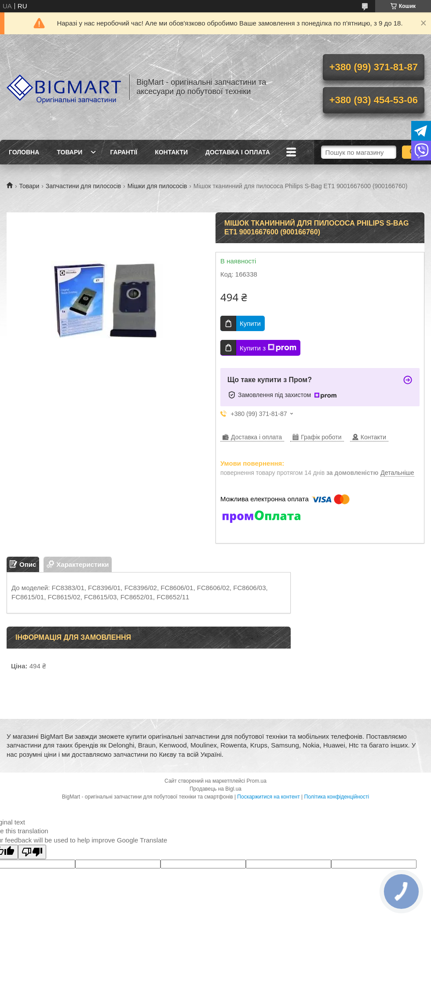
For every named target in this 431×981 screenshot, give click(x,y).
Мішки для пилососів (157, 186)
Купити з (268, 348)
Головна (24, 152)
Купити (250, 323)
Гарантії (123, 152)
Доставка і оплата (237, 152)
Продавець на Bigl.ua (215, 789)
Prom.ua (257, 781)
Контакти (171, 152)
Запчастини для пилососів (83, 186)
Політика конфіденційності (336, 797)
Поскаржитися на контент (268, 797)
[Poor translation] (32, 852)
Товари (69, 152)
